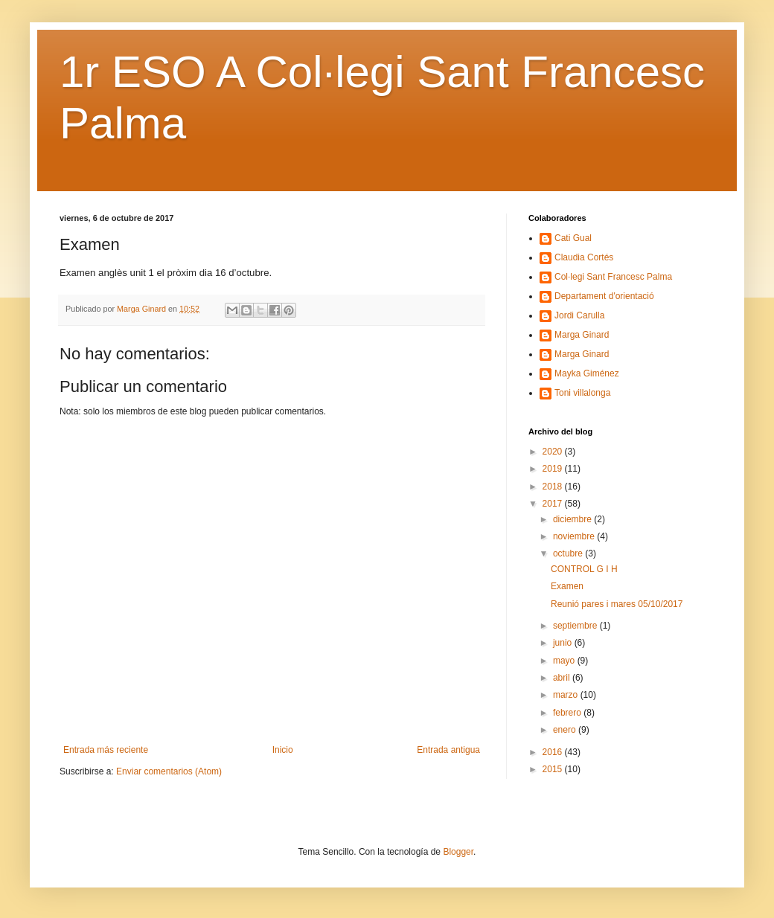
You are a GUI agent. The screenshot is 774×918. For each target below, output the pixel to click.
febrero (568, 712)
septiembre (576, 625)
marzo (566, 695)
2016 (554, 752)
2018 (554, 486)
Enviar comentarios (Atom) (169, 771)
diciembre (573, 519)
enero (565, 730)
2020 (554, 451)
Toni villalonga (582, 393)
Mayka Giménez (586, 373)
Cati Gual (573, 238)
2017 (554, 503)
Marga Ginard (581, 335)
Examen (567, 586)
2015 (554, 769)
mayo (565, 660)
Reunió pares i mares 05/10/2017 (616, 604)
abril (562, 678)
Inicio (282, 750)
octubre (569, 553)
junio (564, 643)
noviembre (575, 536)
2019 (554, 468)
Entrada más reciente (105, 750)
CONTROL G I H (584, 569)
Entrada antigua (448, 750)
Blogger (458, 852)
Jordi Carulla (579, 315)
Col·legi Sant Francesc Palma (613, 277)
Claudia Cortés (583, 257)
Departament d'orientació (604, 296)
